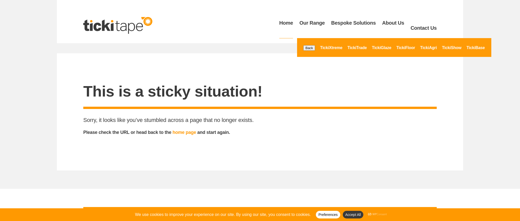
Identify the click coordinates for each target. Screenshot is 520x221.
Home (286, 23)
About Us (393, 23)
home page (184, 122)
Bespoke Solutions (353, 23)
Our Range (312, 23)
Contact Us (424, 23)
